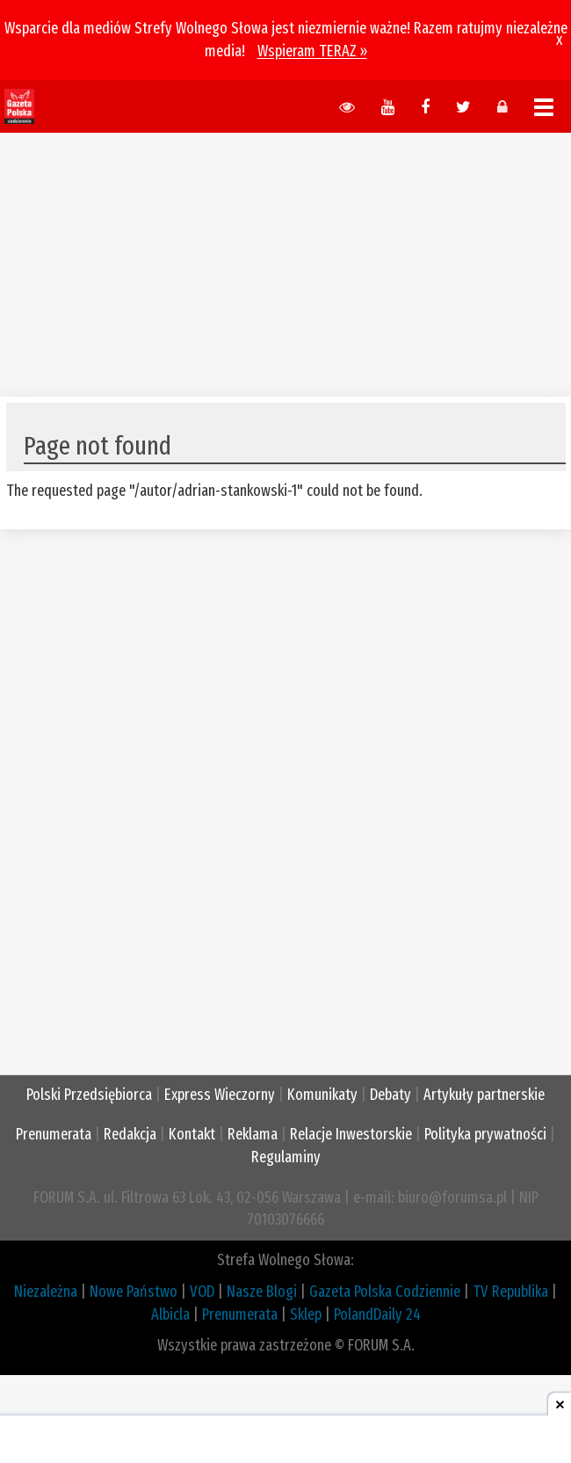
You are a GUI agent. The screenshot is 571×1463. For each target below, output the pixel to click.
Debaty (390, 1094)
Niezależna (45, 1291)
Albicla (170, 1314)
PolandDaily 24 (377, 1314)
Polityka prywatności (485, 1134)
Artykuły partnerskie (484, 1094)
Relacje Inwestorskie (351, 1134)
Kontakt (192, 1134)
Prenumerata (53, 1134)
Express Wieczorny (219, 1094)
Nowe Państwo (133, 1291)
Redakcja (130, 1134)
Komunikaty (322, 1094)
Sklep (306, 1314)
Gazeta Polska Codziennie (384, 1291)
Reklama (253, 1134)
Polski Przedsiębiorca (89, 1094)
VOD (202, 1291)
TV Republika (510, 1291)
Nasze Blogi (262, 1291)
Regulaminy (286, 1157)
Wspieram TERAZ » (312, 51)
